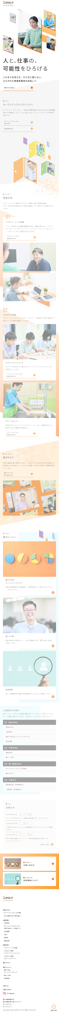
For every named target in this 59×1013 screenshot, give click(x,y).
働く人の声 (7, 975)
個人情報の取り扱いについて (12, 1002)
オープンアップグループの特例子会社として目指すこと (12, 927)
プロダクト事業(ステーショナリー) (10, 957)
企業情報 (6, 920)
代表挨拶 (6, 923)
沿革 (5, 934)
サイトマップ (7, 1006)
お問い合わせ (7, 990)
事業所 (6, 937)
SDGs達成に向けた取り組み (12, 916)
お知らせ (6, 986)
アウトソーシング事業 (10, 948)
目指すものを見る (9, 88)
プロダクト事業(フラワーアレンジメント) (11, 952)
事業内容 (6, 945)
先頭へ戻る (54, 1010)
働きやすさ (6, 963)
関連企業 (6, 941)
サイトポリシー (8, 1004)
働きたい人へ (7, 967)
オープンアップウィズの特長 (12, 913)
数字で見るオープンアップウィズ (10, 971)
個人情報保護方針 (8, 999)
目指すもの (6, 910)
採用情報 (6, 978)
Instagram (8, 993)
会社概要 (6, 931)
